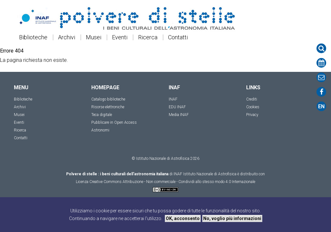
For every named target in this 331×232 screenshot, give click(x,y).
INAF (173, 99)
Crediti (251, 99)
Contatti (178, 37)
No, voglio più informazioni (232, 218)
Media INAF (179, 114)
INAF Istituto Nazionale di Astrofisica (205, 174)
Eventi (119, 37)
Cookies (252, 107)
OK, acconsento (183, 218)
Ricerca (147, 37)
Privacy (252, 114)
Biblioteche (33, 37)
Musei (93, 37)
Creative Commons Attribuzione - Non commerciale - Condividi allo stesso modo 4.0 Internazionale (172, 181)
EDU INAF (177, 107)
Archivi (66, 37)
